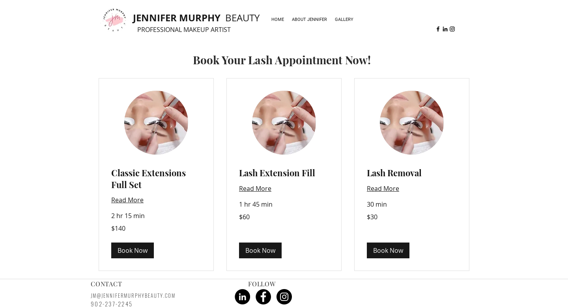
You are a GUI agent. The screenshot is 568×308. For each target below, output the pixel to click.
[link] (156, 178)
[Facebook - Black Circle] (263, 296)
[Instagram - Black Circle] (284, 296)
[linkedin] (445, 29)
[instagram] (452, 29)
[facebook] (438, 29)
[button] (132, 250)
